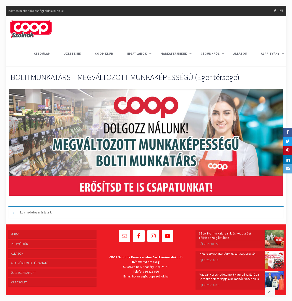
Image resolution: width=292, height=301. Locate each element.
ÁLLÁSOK (17, 253)
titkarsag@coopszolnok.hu (150, 276)
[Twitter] (287, 141)
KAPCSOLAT (19, 282)
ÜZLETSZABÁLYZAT (23, 273)
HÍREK (15, 234)
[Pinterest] (287, 150)
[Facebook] (287, 132)
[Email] (287, 168)
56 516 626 (152, 271)
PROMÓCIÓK (19, 244)
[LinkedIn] (287, 159)
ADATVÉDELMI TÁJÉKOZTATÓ (30, 263)
